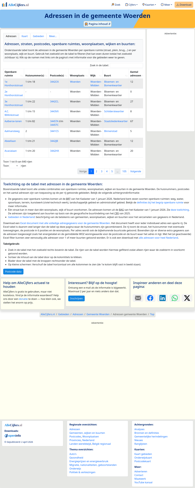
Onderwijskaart (143, 457)
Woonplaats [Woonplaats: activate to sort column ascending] (77, 75)
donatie (23, 299)
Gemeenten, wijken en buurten (87, 433)
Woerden (75, 81)
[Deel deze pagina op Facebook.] (150, 298)
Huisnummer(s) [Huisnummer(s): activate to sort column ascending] (34, 75)
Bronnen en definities (146, 433)
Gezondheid (76, 457)
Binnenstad (110, 131)
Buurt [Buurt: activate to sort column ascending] (107, 75)
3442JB (54, 141)
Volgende (135, 171)
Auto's (72, 454)
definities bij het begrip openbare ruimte (160, 202)
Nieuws (138, 440)
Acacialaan (11, 150)
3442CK (54, 81)
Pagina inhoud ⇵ (97, 24)
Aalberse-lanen (13, 121)
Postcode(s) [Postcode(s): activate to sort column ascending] (57, 75)
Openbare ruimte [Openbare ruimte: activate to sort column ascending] (11, 73)
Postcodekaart (142, 461)
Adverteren (140, 471)
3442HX (54, 150)
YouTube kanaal (143, 482)
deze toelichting (180, 209)
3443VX (54, 111)
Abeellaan (10, 141)
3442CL (54, 101)
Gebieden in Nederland (21, 217)
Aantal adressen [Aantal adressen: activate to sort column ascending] (135, 73)
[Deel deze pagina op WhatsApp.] (174, 298)
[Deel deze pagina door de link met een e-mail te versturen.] (138, 298)
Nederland (88, 440)
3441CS (54, 131)
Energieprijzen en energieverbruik (88, 461)
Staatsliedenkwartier (116, 121)
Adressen (74, 429)
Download (183, 5)
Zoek (115, 5)
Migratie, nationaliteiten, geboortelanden (93, 465)
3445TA (54, 121)
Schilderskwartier (114, 111)
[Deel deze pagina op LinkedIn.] (162, 298)
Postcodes (75, 436)
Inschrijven (76, 298)
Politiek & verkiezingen (82, 472)
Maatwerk (140, 478)
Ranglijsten (140, 443)
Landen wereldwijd (80, 443)
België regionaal (101, 443)
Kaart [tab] (25, 36)
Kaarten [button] (148, 5)
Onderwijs (75, 468)
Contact (138, 475)
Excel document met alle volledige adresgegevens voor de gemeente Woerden (65, 223)
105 (124, 171)
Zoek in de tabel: (116, 65)
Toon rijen (14, 165)
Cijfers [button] (130, 5)
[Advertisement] (170, 83)
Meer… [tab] (53, 36)
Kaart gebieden (143, 454)
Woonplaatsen (90, 436)
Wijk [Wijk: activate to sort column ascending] (93, 75)
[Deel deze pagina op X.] (187, 298)
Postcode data (13, 271)
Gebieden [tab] (38, 36)
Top (152, 314)
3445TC (54, 125)
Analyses (139, 429)
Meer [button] (165, 5)
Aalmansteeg (12, 131)
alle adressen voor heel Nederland (158, 237)
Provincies (75, 440)
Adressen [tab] (11, 36)
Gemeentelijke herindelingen (151, 436)
